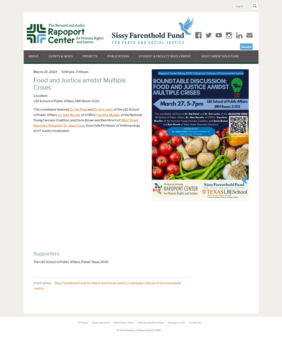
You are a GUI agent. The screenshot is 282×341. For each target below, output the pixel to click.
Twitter (208, 36)
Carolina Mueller (108, 115)
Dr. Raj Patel (78, 109)
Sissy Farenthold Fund (222, 59)
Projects (92, 59)
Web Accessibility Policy (151, 322)
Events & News (63, 59)
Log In (239, 6)
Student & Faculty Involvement (167, 59)
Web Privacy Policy (124, 322)
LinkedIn (239, 36)
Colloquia (135, 283)
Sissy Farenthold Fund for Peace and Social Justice (90, 283)
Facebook (198, 36)
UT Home (83, 322)
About (36, 59)
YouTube (219, 36)
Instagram (229, 36)
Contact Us (195, 322)
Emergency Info (176, 322)
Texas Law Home (101, 322)
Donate (246, 47)
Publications (120, 59)
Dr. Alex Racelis (69, 115)
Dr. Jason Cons (74, 125)
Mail (249, 36)
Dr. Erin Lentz (103, 109)
